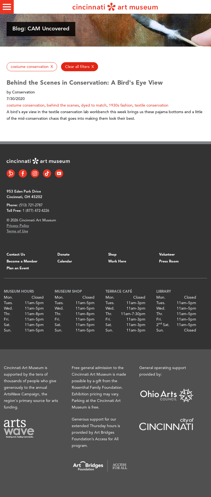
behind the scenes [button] (63, 105)
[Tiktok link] (47, 173)
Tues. (8, 303)
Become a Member (22, 261)
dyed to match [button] (94, 105)
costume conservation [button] (26, 105)
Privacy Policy (18, 226)
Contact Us (16, 254)
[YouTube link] (59, 173)
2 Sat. (163, 325)
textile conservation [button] (151, 105)
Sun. (8, 330)
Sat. (7, 325)
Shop (112, 254)
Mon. (8, 297)
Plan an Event (18, 268)
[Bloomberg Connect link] (11, 173)
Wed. (8, 308)
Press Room (169, 261)
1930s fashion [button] (120, 105)
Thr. (7, 314)
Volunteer (167, 254)
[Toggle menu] (7, 7)
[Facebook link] (23, 173)
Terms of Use (17, 231)
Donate (63, 254)
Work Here (117, 261)
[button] (32, 66)
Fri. (6, 319)
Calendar (64, 261)
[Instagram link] (35, 173)
